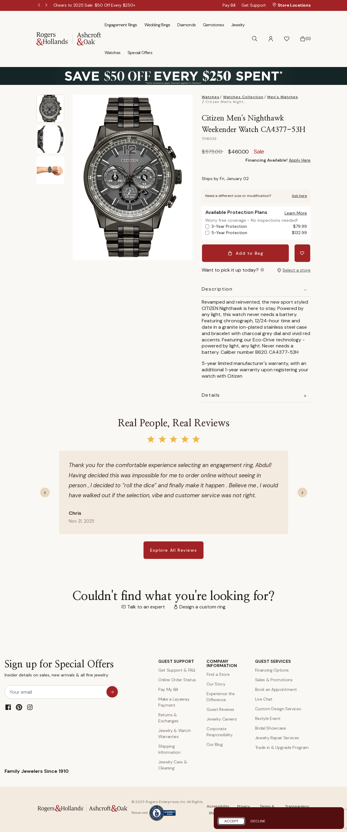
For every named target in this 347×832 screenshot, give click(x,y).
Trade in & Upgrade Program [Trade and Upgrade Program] (282, 746)
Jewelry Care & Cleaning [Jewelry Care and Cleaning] (172, 764)
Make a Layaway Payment (174, 701)
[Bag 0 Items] (305, 38)
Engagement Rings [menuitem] (121, 24)
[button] (271, 39)
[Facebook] (8, 706)
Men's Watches (282, 97)
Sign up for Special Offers (59, 669)
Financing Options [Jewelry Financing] (272, 669)
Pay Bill (228, 5)
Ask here (299, 195)
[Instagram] (29, 706)
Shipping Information (169, 748)
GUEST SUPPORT (176, 660)
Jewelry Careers (222, 718)
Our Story (216, 683)
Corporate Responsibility (220, 731)
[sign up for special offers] (112, 691)
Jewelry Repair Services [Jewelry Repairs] (277, 737)
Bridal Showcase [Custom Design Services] (270, 727)
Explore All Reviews (173, 549)
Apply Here (300, 160)
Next (47, 5)
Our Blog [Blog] (214, 743)
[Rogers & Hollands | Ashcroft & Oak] (68, 38)
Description (217, 288)
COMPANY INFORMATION (222, 662)
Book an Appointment (276, 688)
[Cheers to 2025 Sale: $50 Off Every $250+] (94, 5)
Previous (39, 5)
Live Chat (264, 698)
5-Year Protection (259, 233)
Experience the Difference (221, 695)
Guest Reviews (220, 708)
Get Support (253, 5)
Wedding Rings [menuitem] (157, 24)
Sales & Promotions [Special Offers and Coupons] (274, 679)
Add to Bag (246, 252)
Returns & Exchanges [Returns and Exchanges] (168, 717)
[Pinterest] (19, 706)
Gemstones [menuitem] (213, 24)
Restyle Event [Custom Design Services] (268, 717)
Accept (231, 821)
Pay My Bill (168, 688)
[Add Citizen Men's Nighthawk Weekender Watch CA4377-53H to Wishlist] (303, 252)
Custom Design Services (278, 708)
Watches (210, 97)
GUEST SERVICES (273, 660)
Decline (258, 821)
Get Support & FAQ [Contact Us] (176, 669)
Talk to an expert (146, 606)
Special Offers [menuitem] (140, 52)
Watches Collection (243, 97)
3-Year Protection (259, 226)
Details (211, 394)
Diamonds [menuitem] (186, 24)
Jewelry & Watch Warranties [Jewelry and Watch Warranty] (174, 732)
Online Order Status (177, 679)
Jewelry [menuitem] (237, 24)
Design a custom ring (202, 606)
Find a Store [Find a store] (218, 673)
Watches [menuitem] (112, 52)
